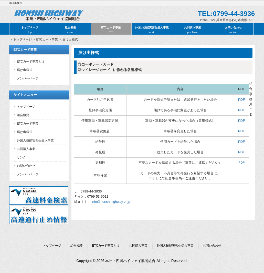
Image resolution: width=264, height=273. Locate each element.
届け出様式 (24, 70)
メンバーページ (27, 78)
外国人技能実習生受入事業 (152, 30)
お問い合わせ (233, 30)
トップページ (29, 30)
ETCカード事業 (111, 30)
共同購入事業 (192, 30)
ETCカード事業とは (31, 61)
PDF (241, 100)
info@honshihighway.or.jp (110, 202)
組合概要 (70, 30)
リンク (21, 157)
